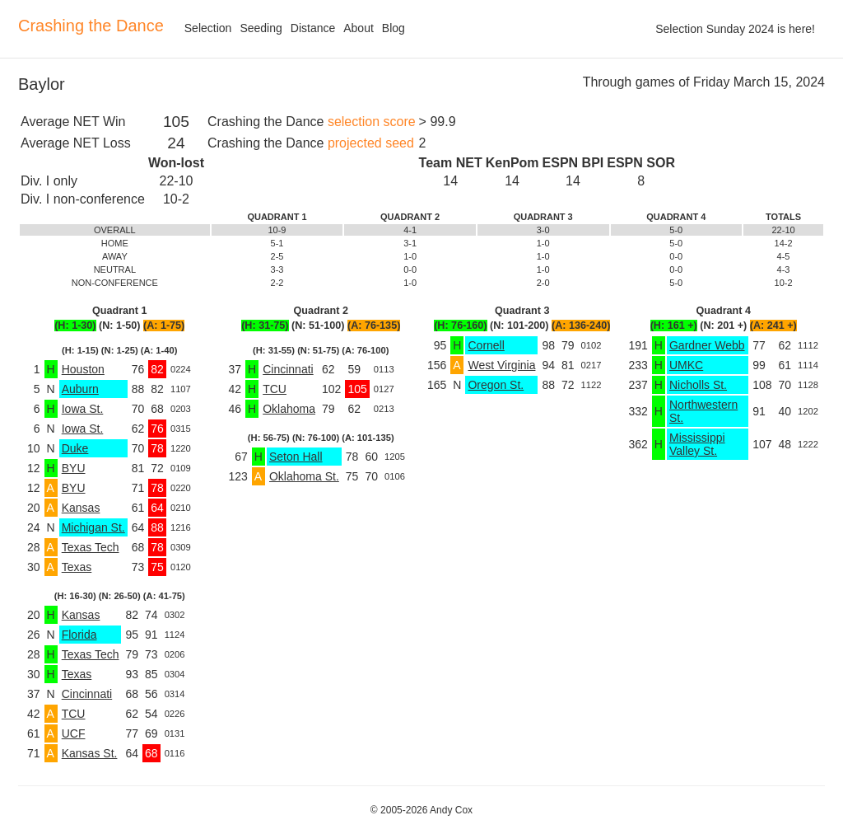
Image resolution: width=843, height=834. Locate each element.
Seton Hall (296, 456)
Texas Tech (90, 547)
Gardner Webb (707, 345)
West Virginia (501, 365)
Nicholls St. (698, 384)
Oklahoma (289, 408)
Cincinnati (87, 693)
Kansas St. (90, 753)
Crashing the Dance (91, 25)
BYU (74, 468)
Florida (79, 634)
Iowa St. (83, 408)
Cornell (486, 345)
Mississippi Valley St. (697, 444)
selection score (372, 122)
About (358, 28)
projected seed (371, 143)
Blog (393, 28)
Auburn (80, 389)
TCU (74, 713)
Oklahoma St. (304, 476)
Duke (75, 448)
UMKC (686, 365)
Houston (83, 369)
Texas (77, 567)
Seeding (261, 28)
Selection (208, 28)
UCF (74, 733)
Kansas (81, 507)
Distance (313, 28)
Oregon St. (496, 384)
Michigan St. (93, 527)
